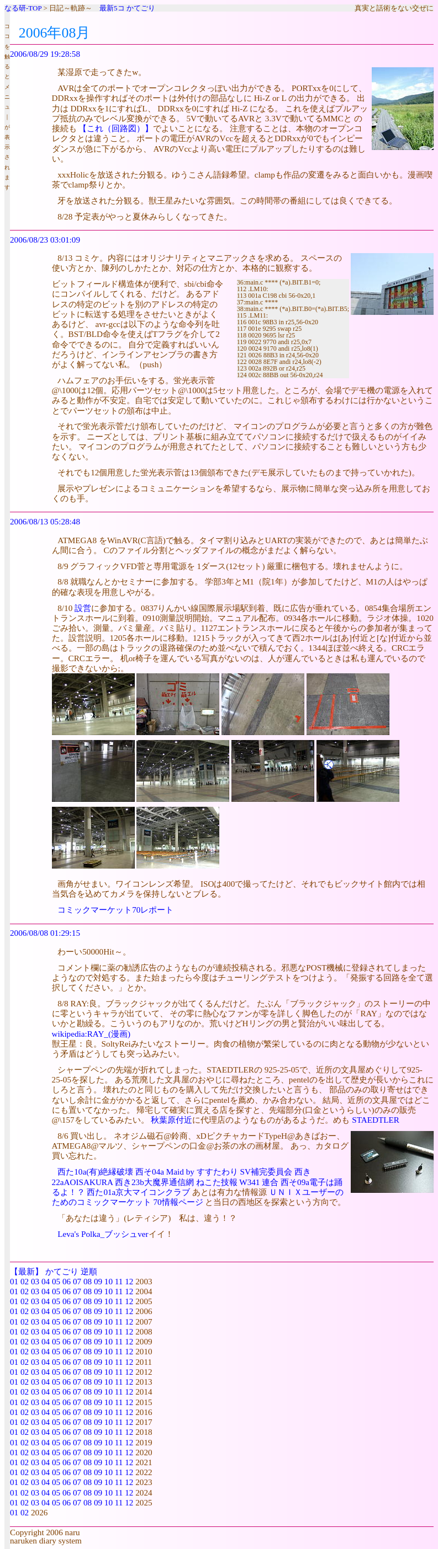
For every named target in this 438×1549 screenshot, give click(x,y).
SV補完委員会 (266, 1171)
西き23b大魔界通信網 (154, 1182)
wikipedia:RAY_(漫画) (91, 1033)
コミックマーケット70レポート (115, 909)
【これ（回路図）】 (115, 128)
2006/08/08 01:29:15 (45, 932)
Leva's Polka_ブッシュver (102, 1234)
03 (35, 1281)
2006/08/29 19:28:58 (45, 53)
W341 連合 (258, 1182)
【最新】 (26, 1271)
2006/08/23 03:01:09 (45, 239)
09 (98, 1281)
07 (77, 1281)
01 (14, 1281)
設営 (83, 608)
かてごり (140, 8)
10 (108, 1281)
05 (56, 1281)
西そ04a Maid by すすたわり (186, 1171)
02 (24, 1281)
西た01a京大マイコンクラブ (138, 1192)
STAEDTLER (375, 1119)
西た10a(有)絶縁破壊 (95, 1171)
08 (87, 1281)
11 (119, 1281)
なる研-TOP (22, 8)
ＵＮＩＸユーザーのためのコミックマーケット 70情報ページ (198, 1197)
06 (66, 1281)
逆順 (89, 1271)
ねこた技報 (217, 1182)
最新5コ (112, 8)
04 (45, 1281)
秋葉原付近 (171, 1119)
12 (129, 1281)
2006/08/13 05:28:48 (45, 521)
